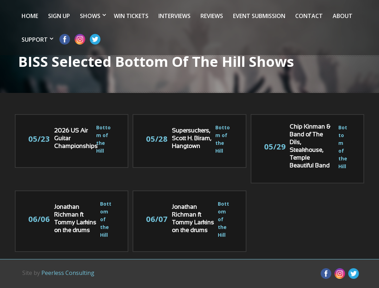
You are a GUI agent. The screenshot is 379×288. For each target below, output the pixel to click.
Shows (90, 16)
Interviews (174, 16)
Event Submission (259, 16)
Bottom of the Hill (105, 219)
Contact (309, 16)
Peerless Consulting (67, 273)
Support (35, 39)
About (342, 16)
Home (30, 16)
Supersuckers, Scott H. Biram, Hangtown (191, 138)
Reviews (211, 16)
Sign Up (59, 16)
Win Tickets (131, 16)
